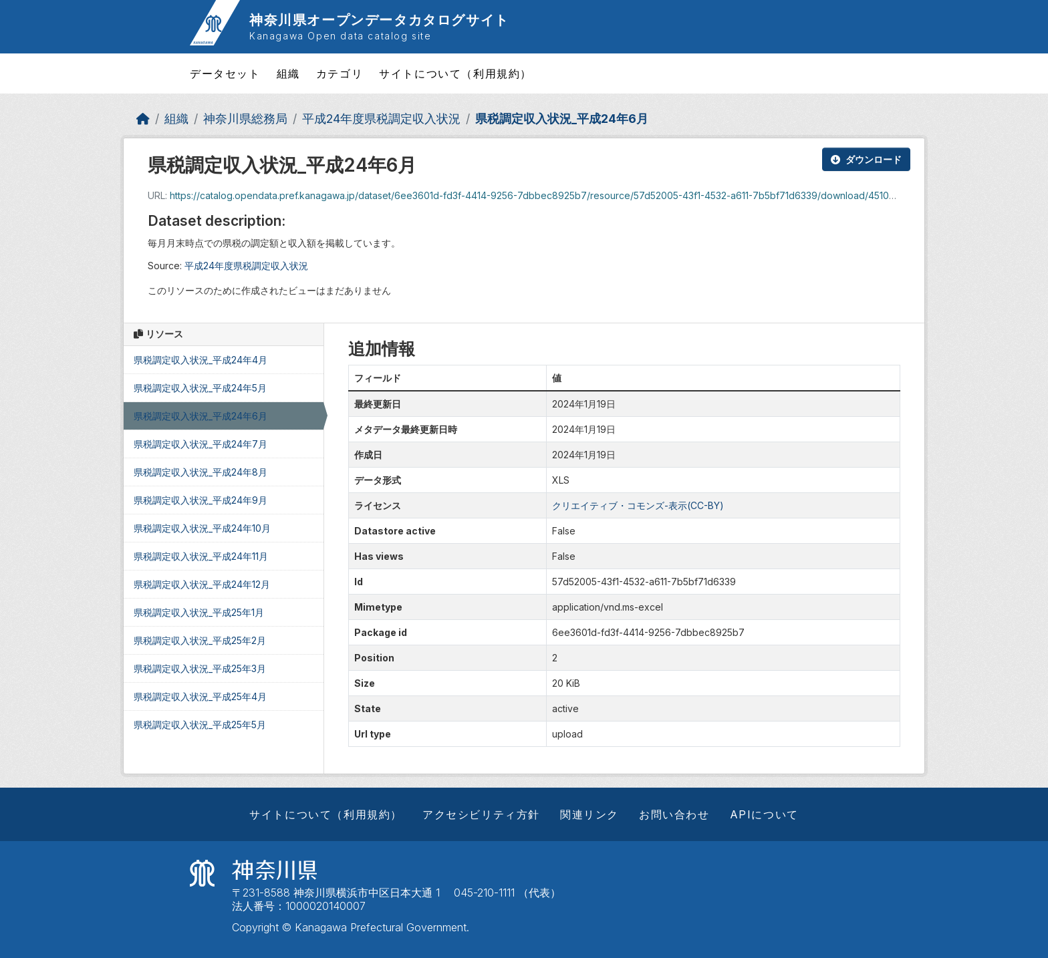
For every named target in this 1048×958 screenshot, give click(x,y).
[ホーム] (143, 119)
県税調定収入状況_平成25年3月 (200, 668)
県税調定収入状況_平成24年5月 (200, 387)
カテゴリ (339, 73)
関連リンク (589, 814)
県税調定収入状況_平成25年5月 (200, 724)
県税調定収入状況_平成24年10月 (202, 528)
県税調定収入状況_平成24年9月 (200, 500)
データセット (225, 73)
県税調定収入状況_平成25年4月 (200, 696)
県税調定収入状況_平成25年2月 (200, 640)
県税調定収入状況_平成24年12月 (202, 584)
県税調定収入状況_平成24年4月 (200, 359)
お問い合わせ (674, 814)
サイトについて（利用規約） (455, 73)
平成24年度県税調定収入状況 (381, 119)
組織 (288, 73)
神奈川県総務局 (245, 119)
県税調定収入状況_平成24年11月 (201, 556)
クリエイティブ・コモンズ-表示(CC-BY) (638, 505)
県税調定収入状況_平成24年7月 (200, 444)
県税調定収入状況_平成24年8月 (200, 472)
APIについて (764, 814)
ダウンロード (866, 159)
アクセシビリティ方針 (481, 814)
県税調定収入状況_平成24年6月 (561, 119)
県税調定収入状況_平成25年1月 (199, 612)
